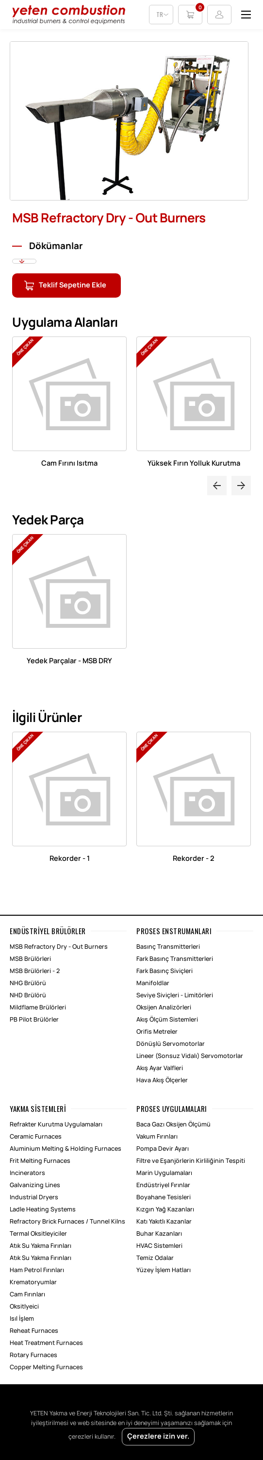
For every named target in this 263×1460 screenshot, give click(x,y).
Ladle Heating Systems (43, 1209)
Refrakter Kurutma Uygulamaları (56, 1124)
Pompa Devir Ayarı (162, 1149)
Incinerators (27, 1173)
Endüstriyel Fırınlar (163, 1185)
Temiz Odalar (155, 1258)
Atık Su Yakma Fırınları (40, 1246)
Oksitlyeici (24, 1306)
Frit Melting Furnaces (40, 1161)
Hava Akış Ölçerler (162, 1080)
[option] (131, 124)
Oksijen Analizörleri (163, 1007)
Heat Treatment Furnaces (46, 1343)
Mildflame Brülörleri (38, 1007)
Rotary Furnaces (33, 1355)
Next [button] (241, 485)
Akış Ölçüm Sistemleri (167, 1020)
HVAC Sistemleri (159, 1246)
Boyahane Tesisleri (163, 1197)
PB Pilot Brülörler (34, 1020)
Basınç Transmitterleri (168, 947)
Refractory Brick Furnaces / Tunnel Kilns (67, 1222)
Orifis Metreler (157, 1032)
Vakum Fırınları (157, 1137)
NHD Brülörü (28, 995)
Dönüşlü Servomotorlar (170, 1044)
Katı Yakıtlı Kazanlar (164, 1222)
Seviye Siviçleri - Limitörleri (174, 995)
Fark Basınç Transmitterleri (174, 959)
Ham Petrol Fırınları (37, 1270)
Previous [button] (217, 485)
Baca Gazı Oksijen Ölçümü (173, 1124)
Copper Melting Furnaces (46, 1367)
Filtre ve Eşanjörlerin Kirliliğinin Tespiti (190, 1161)
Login (219, 14)
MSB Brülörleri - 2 (35, 971)
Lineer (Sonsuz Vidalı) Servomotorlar (189, 1056)
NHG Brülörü (28, 983)
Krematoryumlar (33, 1282)
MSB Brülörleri (30, 959)
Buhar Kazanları (159, 1234)
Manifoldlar (152, 983)
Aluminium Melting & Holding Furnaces (65, 1149)
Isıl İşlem (22, 1319)
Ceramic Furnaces (36, 1137)
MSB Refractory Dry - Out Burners (59, 947)
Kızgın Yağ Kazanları (165, 1209)
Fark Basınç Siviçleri (164, 971)
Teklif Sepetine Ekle (72, 285)
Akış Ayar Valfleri (159, 1068)
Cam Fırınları (27, 1294)
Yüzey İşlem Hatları (163, 1270)
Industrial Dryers (34, 1197)
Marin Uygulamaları (164, 1173)
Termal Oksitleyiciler (38, 1234)
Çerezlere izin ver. (158, 1436)
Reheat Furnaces (34, 1331)
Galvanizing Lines (35, 1185)
